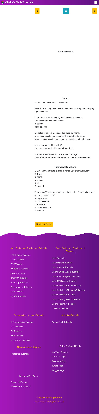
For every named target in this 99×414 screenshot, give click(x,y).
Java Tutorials (17, 336)
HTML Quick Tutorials (20, 255)
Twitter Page (57, 366)
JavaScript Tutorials (19, 269)
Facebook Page (59, 361)
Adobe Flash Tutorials (62, 322)
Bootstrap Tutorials (19, 282)
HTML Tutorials (17, 260)
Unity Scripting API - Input (63, 304)
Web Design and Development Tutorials (29, 248)
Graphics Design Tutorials (29, 347)
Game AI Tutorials (60, 308)
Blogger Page (58, 370)
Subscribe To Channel (21, 387)
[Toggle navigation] (96, 2)
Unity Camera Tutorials (62, 267)
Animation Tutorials (70, 315)
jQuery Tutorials (18, 273)
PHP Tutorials (17, 292)
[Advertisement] (66, 33)
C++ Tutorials (17, 327)
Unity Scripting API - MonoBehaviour (68, 290)
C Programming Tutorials (22, 322)
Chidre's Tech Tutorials (17, 2)
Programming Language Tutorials (29, 315)
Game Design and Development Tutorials (70, 249)
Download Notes (43, 224)
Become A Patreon (19, 382)
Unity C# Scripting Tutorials (64, 281)
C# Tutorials (16, 331)
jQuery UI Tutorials (19, 278)
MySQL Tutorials (18, 296)
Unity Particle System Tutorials (66, 272)
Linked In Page (59, 357)
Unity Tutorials (58, 258)
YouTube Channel (60, 352)
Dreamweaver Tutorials (21, 287)
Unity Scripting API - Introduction (66, 286)
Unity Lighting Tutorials (62, 263)
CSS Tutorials (17, 264)
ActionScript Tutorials (20, 340)
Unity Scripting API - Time (63, 295)
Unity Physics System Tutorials (66, 276)
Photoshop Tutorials (20, 354)
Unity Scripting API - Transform (66, 299)
